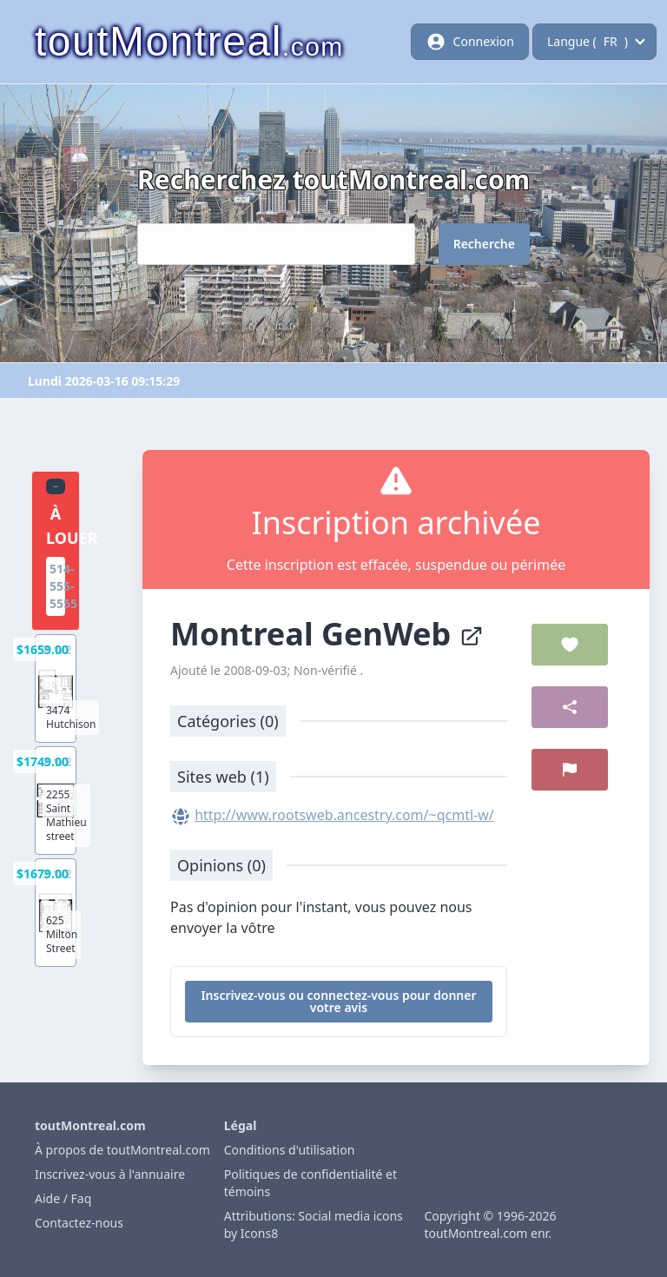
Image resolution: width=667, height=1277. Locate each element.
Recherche (484, 243)
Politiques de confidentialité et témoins (310, 1183)
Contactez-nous (79, 1222)
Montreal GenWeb (327, 633)
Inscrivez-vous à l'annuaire (110, 1174)
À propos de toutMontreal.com (122, 1149)
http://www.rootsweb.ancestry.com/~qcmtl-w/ (344, 814)
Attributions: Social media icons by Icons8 (313, 1224)
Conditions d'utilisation (289, 1149)
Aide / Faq (63, 1198)
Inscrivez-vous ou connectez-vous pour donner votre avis (338, 1001)
